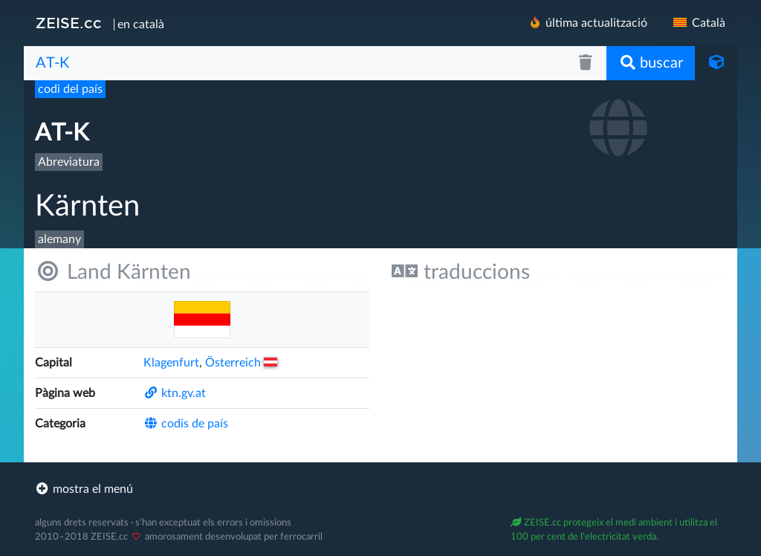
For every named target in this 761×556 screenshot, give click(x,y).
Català (698, 23)
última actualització (587, 22)
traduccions (461, 271)
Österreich (241, 363)
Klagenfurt (171, 363)
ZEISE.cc (69, 23)
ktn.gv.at (174, 393)
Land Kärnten (113, 271)
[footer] (380, 489)
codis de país (185, 424)
